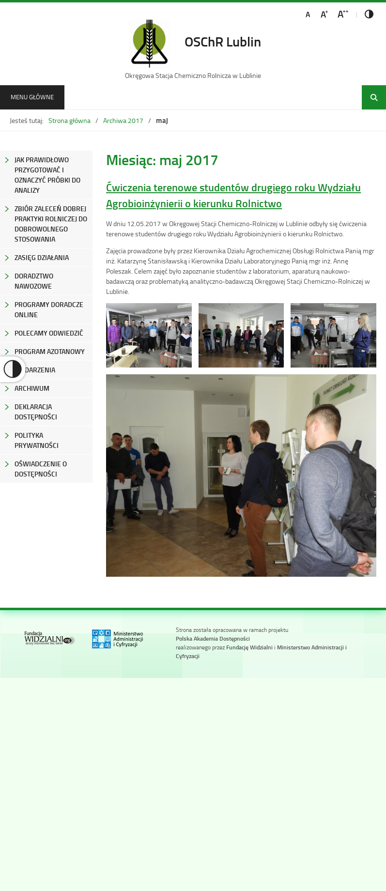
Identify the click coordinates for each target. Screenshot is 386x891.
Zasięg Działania (42, 257)
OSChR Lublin (223, 41)
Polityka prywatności (37, 440)
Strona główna (69, 120)
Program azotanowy (50, 351)
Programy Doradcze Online (49, 309)
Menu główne (32, 96)
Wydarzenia (35, 369)
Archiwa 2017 (123, 120)
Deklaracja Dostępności (36, 411)
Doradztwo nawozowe (34, 281)
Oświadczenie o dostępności (41, 468)
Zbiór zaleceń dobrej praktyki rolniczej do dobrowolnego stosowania (51, 224)
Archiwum (32, 388)
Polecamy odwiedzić (49, 333)
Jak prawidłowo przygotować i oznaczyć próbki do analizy (47, 175)
